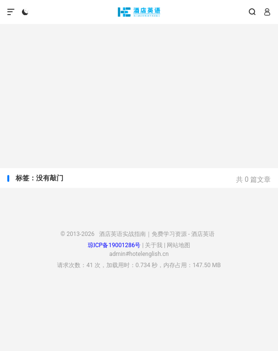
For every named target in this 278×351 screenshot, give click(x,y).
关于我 (153, 245)
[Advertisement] (139, 92)
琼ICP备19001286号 (114, 245)
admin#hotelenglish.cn (139, 254)
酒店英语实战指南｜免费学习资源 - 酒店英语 (139, 12)
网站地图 (178, 245)
